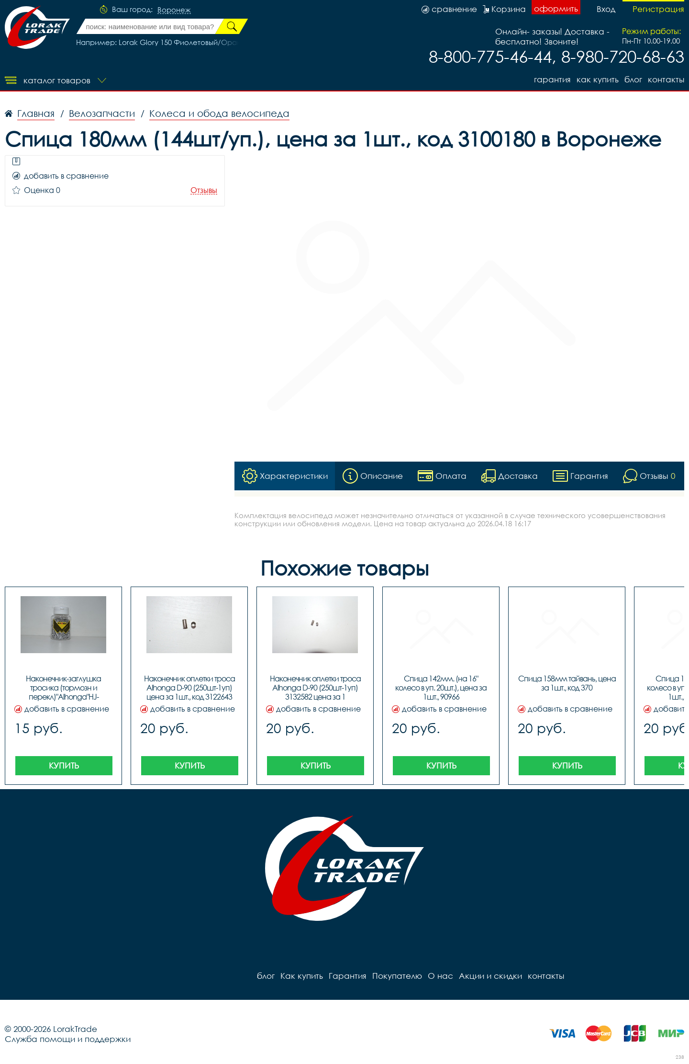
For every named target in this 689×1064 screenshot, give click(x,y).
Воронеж (174, 10)
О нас (440, 976)
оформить (556, 8)
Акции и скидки (490, 976)
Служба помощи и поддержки (68, 1039)
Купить (64, 765)
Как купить (598, 79)
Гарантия (552, 79)
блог (633, 79)
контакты (666, 79)
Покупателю (397, 976)
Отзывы (203, 190)
